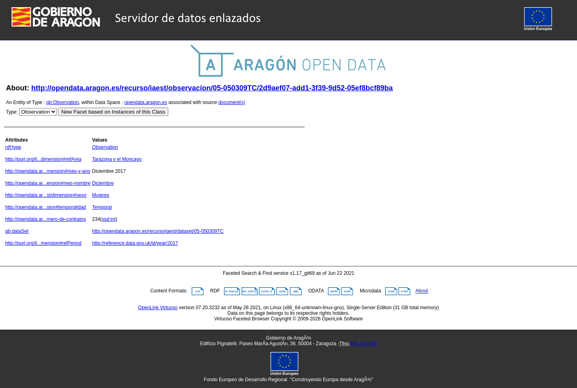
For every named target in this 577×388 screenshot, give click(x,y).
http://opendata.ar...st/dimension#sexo (46, 195)
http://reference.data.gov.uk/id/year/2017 (135, 243)
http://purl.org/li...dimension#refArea (43, 159)
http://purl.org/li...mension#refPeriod (43, 243)
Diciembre (103, 183)
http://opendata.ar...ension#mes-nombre (48, 183)
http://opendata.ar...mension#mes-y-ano (47, 171)
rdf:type (13, 147)
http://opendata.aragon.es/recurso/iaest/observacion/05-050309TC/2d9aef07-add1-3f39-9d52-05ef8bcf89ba (212, 88)
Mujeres (100, 195)
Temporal (102, 207)
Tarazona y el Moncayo (116, 159)
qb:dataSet (16, 231)
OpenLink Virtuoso (158, 307)
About (422, 291)
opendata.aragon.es (145, 102)
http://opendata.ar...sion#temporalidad (45, 207)
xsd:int (109, 219)
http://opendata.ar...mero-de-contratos (45, 219)
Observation (105, 147)
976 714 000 (363, 343)
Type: (12, 112)
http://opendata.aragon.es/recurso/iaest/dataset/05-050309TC (158, 231)
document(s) (231, 102)
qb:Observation (62, 102)
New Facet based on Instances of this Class (113, 112)
